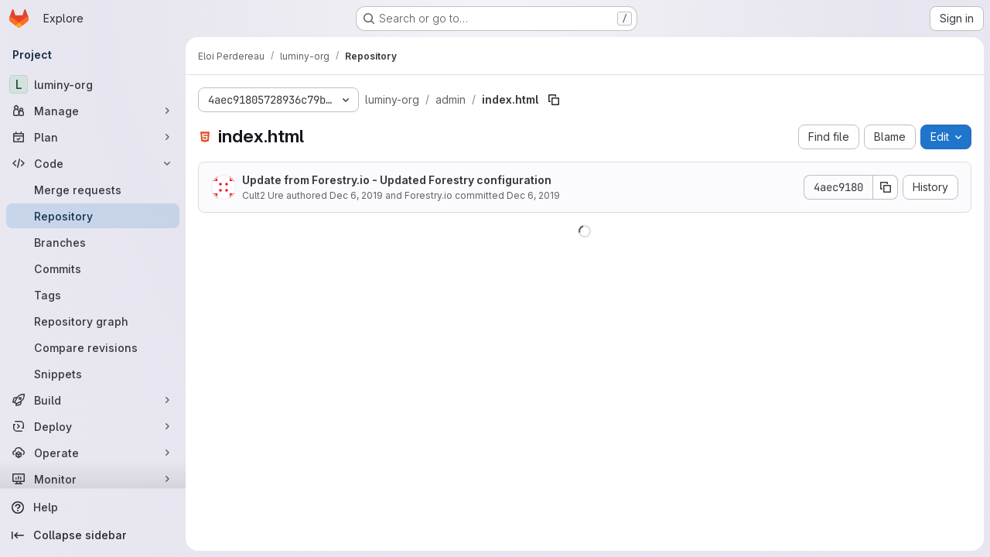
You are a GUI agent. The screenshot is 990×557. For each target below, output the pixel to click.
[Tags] (92, 294)
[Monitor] (92, 478)
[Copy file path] (553, 99)
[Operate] (92, 452)
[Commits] (92, 268)
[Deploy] (92, 426)
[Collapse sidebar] (92, 535)
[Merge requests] (92, 189)
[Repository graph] (92, 321)
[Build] (92, 400)
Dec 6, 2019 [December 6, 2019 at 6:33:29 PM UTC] (356, 195)
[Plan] (92, 137)
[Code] (92, 163)
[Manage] (92, 110)
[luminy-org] (92, 84)
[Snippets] (92, 373)
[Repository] (92, 215)
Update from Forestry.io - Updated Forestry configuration (396, 179)
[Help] (92, 507)
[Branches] (92, 242)
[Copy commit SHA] (885, 187)
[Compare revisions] (92, 347)
